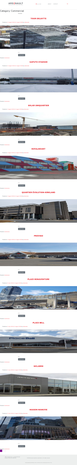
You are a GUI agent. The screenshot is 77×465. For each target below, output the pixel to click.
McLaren (38, 366)
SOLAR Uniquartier (38, 105)
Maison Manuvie (38, 409)
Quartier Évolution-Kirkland (38, 192)
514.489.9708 (13, 457)
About (49, 4)
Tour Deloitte (38, 18)
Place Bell (38, 323)
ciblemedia (26, 22)
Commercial (6, 58)
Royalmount (38, 149)
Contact (55, 4)
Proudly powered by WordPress (29, 462)
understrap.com (45, 462)
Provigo (38, 236)
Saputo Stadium (38, 62)
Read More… (22, 55)
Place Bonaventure (38, 279)
